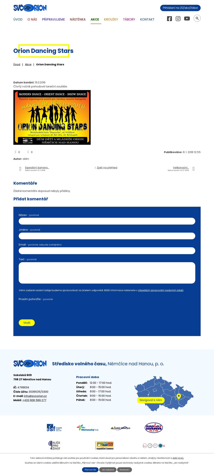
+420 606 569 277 (34, 401)
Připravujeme (53, 19)
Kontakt (147, 19)
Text (28, 259)
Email (40, 244)
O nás (32, 19)
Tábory (129, 19)
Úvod (16, 64)
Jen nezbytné (108, 469)
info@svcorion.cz (35, 397)
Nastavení (126, 469)
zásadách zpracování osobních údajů (160, 290)
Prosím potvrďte (36, 299)
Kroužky (111, 19)
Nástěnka (78, 19)
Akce (28, 64)
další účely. (178, 457)
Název (29, 215)
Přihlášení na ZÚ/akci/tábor (178, 7)
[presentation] (41, 307)
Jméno (29, 230)
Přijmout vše (88, 469)
